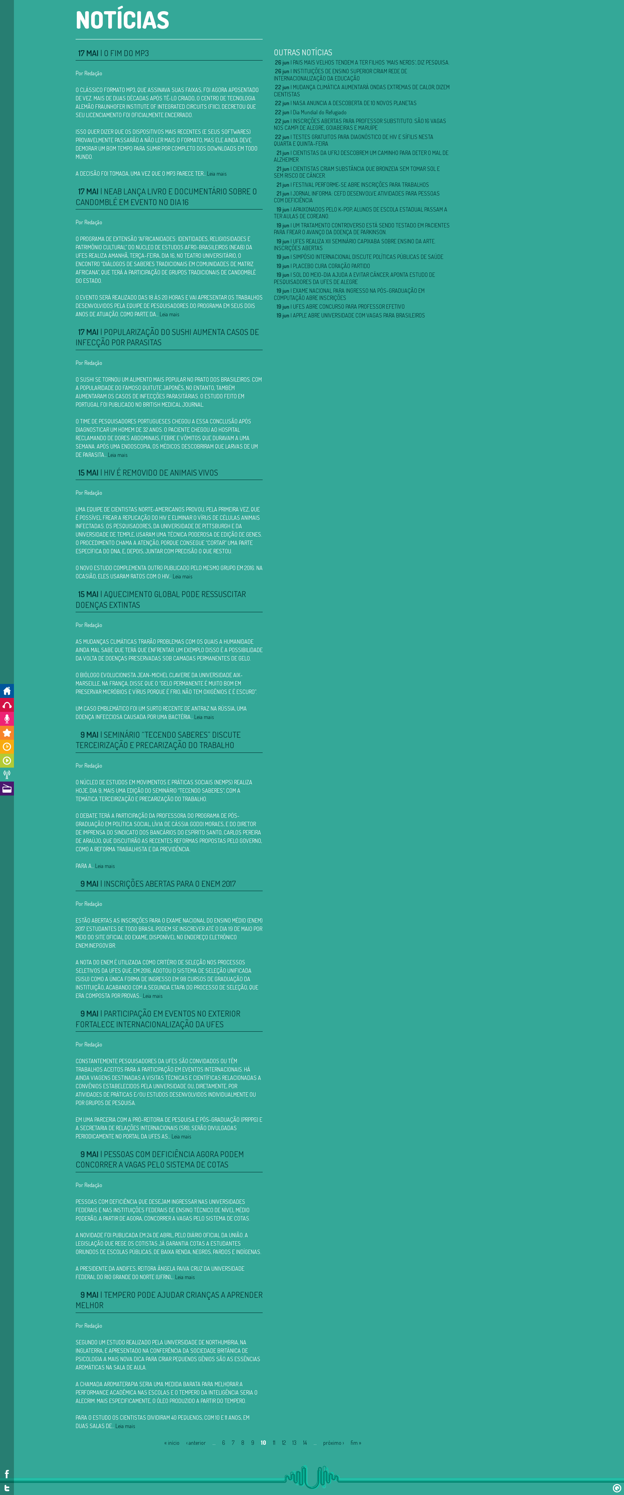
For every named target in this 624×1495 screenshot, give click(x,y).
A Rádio (7, 789)
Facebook (7, 1474)
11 (274, 1442)
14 (305, 1442)
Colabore (7, 719)
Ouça (7, 705)
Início (7, 691)
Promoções (7, 733)
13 (294, 1442)
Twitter (7, 1488)
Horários (7, 747)
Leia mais (216, 173)
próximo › (333, 1442)
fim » (356, 1442)
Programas (7, 761)
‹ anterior (196, 1442)
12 (284, 1442)
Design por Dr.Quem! (617, 1488)
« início (171, 1442)
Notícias (7, 775)
